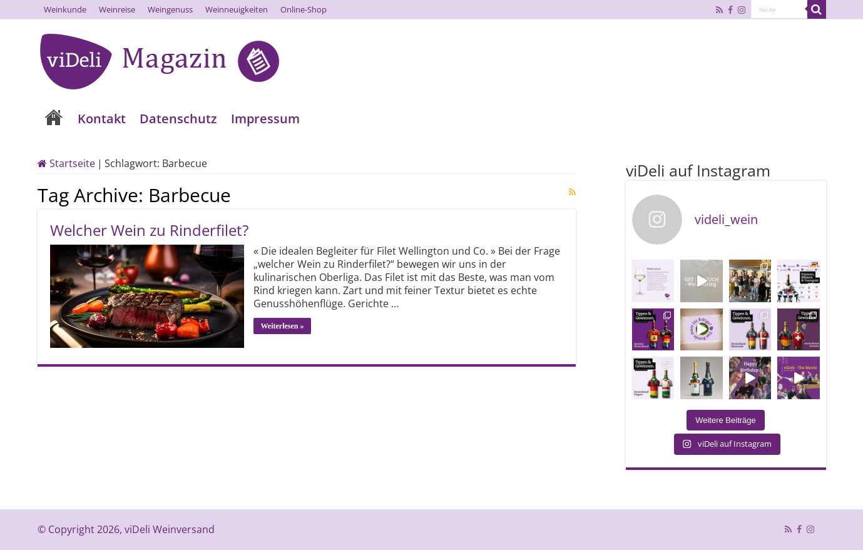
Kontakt (102, 118)
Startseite (66, 163)
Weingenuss (170, 9)
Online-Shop (303, 9)
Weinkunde (65, 9)
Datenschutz (178, 118)
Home (54, 118)
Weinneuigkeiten (236, 9)
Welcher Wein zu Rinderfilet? (149, 230)
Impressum (265, 118)
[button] (27, 522)
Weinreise (117, 9)
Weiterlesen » (282, 326)
